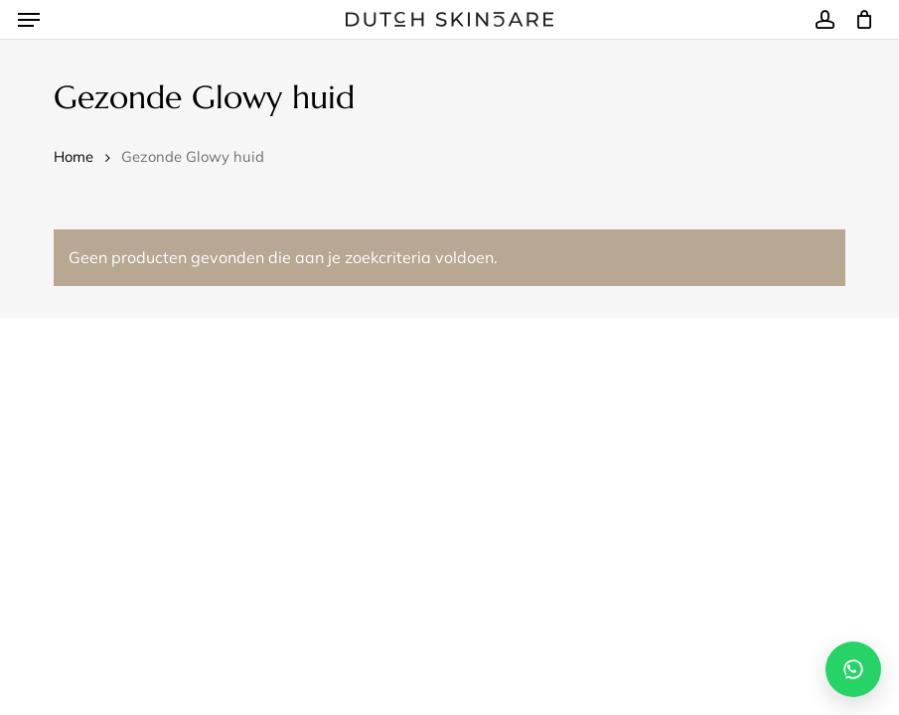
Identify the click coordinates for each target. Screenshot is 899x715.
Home (73, 156)
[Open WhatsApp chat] (853, 669)
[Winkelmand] (858, 19)
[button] (29, 20)
